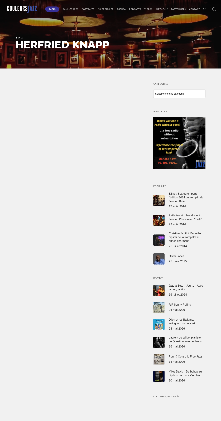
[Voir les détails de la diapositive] (179, 143)
